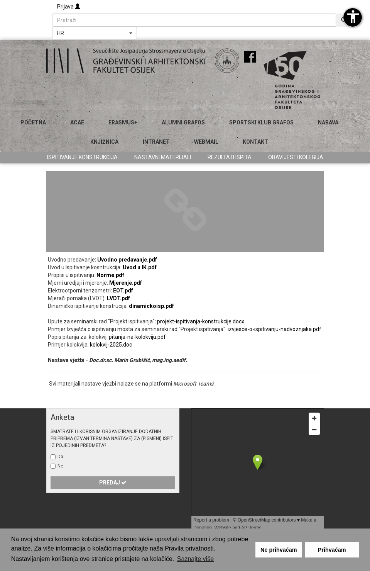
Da (60, 456)
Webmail (206, 142)
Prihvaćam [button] (332, 550)
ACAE (77, 122)
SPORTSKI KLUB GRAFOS (261, 122)
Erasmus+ (122, 122)
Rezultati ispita (230, 157)
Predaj (113, 482)
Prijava (68, 6)
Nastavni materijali (162, 157)
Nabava (328, 122)
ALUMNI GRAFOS (183, 122)
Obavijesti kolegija (295, 157)
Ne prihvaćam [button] (278, 550)
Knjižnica (104, 142)
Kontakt (255, 142)
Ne (60, 466)
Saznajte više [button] (195, 559)
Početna (33, 122)
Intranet (156, 142)
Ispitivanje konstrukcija (82, 157)
